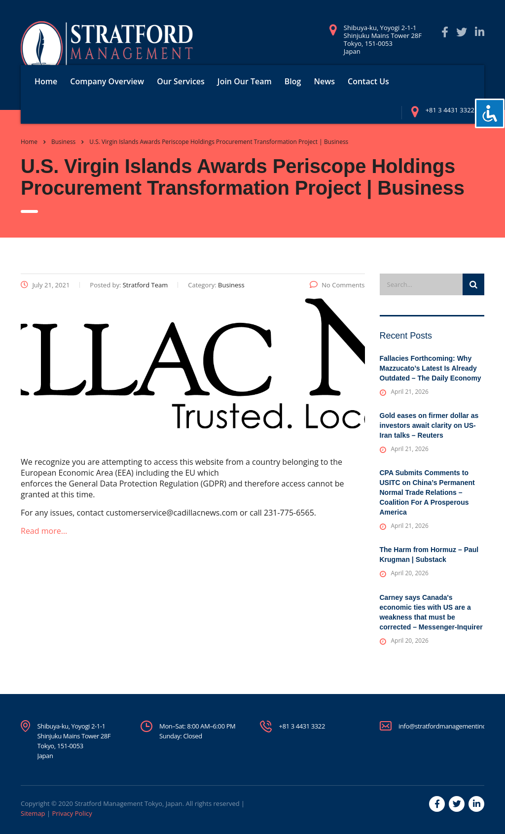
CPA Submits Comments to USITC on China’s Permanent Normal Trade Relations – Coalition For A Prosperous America (427, 492)
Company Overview (107, 81)
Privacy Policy (72, 813)
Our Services (181, 81)
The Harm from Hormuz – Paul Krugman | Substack (429, 554)
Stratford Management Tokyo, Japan (128, 803)
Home (46, 81)
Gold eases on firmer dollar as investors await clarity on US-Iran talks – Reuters (429, 425)
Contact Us (368, 81)
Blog (293, 81)
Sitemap (33, 813)
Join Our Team (244, 81)
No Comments (337, 284)
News (324, 81)
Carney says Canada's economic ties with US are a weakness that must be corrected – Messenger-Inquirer (431, 612)
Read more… (44, 530)
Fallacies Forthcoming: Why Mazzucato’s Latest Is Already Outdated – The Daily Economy (430, 368)
